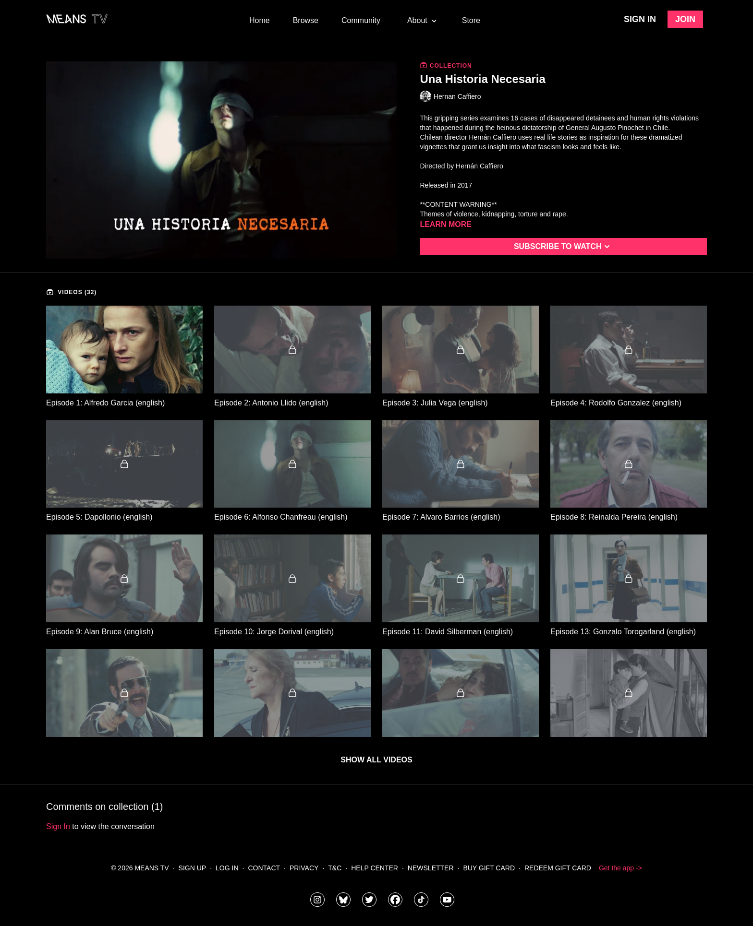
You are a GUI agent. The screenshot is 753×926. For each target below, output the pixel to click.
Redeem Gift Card (557, 868)
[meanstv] (395, 899)
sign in (58, 826)
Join (685, 19)
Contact (264, 868)
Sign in (640, 19)
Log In (227, 868)
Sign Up (192, 868)
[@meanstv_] (421, 899)
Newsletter (431, 868)
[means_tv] (317, 899)
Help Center (374, 868)
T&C (334, 868)
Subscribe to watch (563, 246)
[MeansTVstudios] (343, 899)
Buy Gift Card (489, 868)
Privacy (304, 868)
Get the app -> (620, 868)
